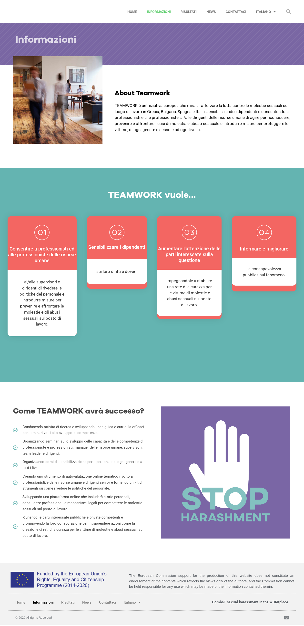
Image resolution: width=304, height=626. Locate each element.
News (211, 12)
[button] (289, 12)
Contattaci (236, 12)
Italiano (266, 12)
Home (132, 12)
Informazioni (159, 12)
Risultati (189, 12)
